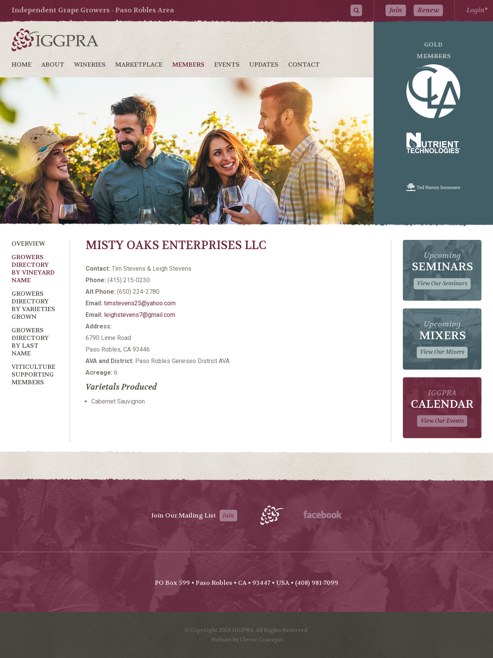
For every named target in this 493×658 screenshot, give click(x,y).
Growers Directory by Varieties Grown (33, 305)
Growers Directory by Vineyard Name (33, 268)
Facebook (323, 514)
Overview (28, 243)
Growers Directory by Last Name (30, 341)
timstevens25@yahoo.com (140, 303)
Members (188, 64)
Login (475, 10)
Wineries (90, 64)
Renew (428, 10)
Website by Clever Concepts (247, 639)
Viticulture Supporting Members (33, 374)
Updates (263, 64)
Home (22, 64)
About (52, 64)
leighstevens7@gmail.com (139, 314)
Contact (304, 64)
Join (395, 10)
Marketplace (139, 64)
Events (227, 64)
